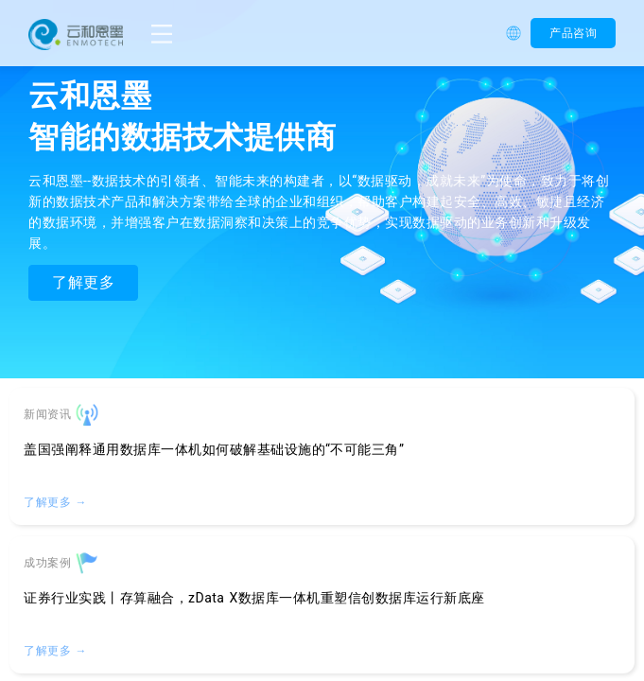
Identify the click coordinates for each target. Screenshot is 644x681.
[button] (518, 33)
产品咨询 (573, 33)
